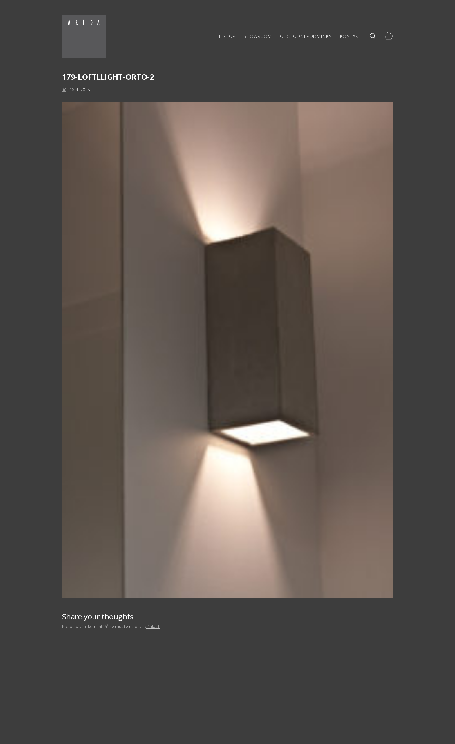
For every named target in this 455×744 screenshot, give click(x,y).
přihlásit (152, 626)
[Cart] (389, 36)
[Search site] (373, 37)
